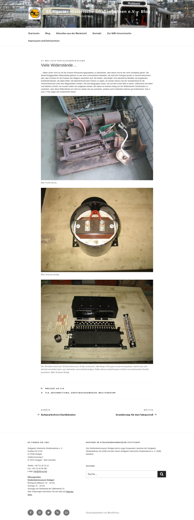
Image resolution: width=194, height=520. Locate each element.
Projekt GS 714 (55, 388)
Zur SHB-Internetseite (119, 33)
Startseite (34, 33)
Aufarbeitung (60, 393)
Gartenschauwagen (84, 393)
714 (47, 393)
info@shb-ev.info (40, 471)
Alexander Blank (73, 61)
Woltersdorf (107, 393)
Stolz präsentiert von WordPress (102, 512)
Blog (47, 33)
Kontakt (97, 33)
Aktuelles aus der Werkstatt (71, 33)
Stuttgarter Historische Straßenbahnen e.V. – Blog (98, 11)
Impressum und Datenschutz (44, 40)
